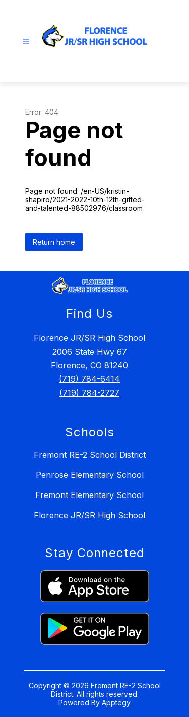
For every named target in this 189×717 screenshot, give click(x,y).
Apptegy (116, 702)
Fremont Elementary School (89, 495)
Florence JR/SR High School (89, 515)
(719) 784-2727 (89, 393)
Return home (54, 242)
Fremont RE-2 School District (90, 455)
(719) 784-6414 (89, 379)
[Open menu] (26, 41)
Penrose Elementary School (90, 475)
